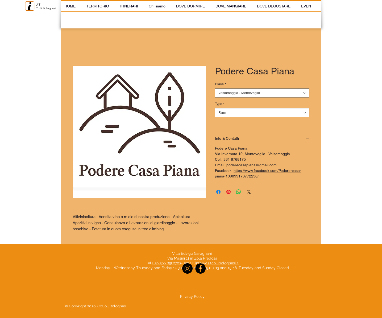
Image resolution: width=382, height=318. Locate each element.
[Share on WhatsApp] (238, 192)
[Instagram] (187, 268)
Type (220, 104)
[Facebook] (200, 268)
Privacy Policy (192, 296)
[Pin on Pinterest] (228, 192)
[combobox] (262, 92)
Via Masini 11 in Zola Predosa (192, 258)
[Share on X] (249, 192)
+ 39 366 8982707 (166, 263)
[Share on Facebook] (218, 192)
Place (220, 84)
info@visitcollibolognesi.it (217, 263)
